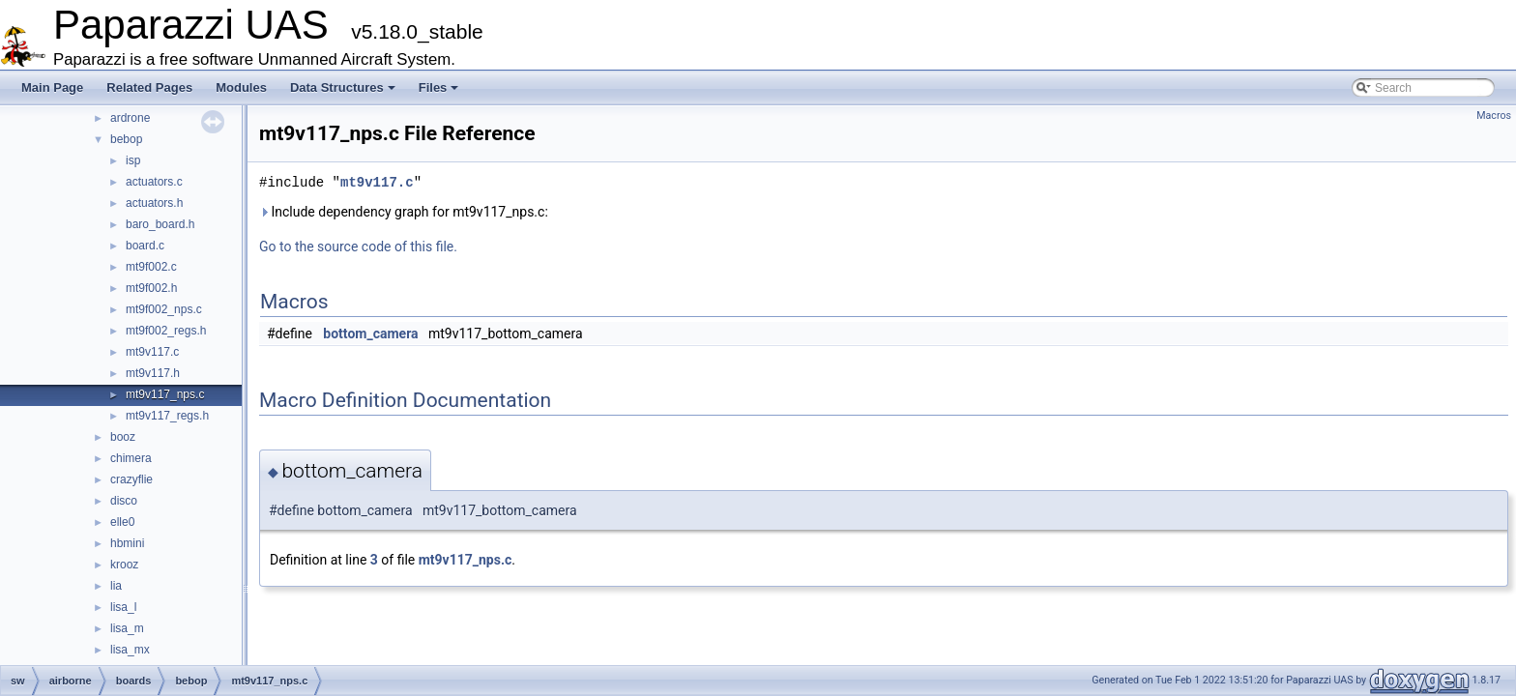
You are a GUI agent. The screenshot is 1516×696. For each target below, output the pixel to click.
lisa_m (127, 628)
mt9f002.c (151, 267)
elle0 (122, 522)
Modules (241, 87)
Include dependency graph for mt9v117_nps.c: (403, 211)
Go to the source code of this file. (358, 246)
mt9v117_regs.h (167, 415)
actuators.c (154, 181)
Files (439, 87)
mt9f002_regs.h (166, 330)
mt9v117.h (153, 373)
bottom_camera (370, 333)
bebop (126, 139)
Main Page (52, 87)
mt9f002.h (151, 288)
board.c (145, 245)
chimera (131, 458)
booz (122, 437)
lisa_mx (130, 649)
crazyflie (131, 479)
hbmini (127, 543)
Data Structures (342, 87)
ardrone (130, 118)
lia (116, 586)
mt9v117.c (152, 352)
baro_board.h (160, 224)
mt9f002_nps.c (164, 309)
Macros (1493, 115)
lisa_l (123, 607)
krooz (124, 564)
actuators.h (154, 203)
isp (133, 160)
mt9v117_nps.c (165, 394)
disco (123, 501)
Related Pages (149, 87)
